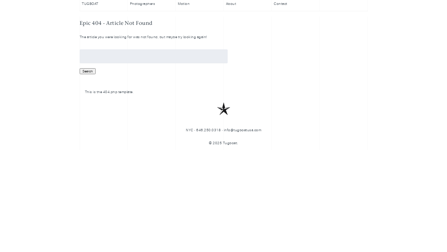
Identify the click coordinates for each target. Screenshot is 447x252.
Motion (184, 4)
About (231, 4)
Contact (280, 4)
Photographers (142, 4)
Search (87, 71)
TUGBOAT (90, 4)
